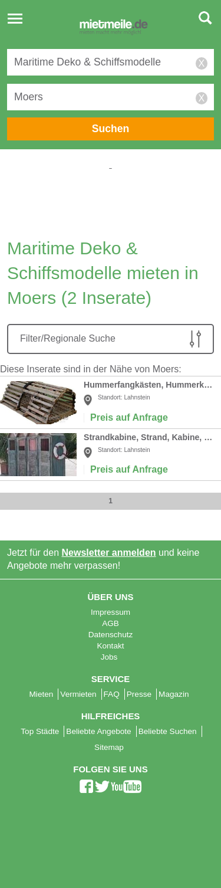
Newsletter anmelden (109, 553)
